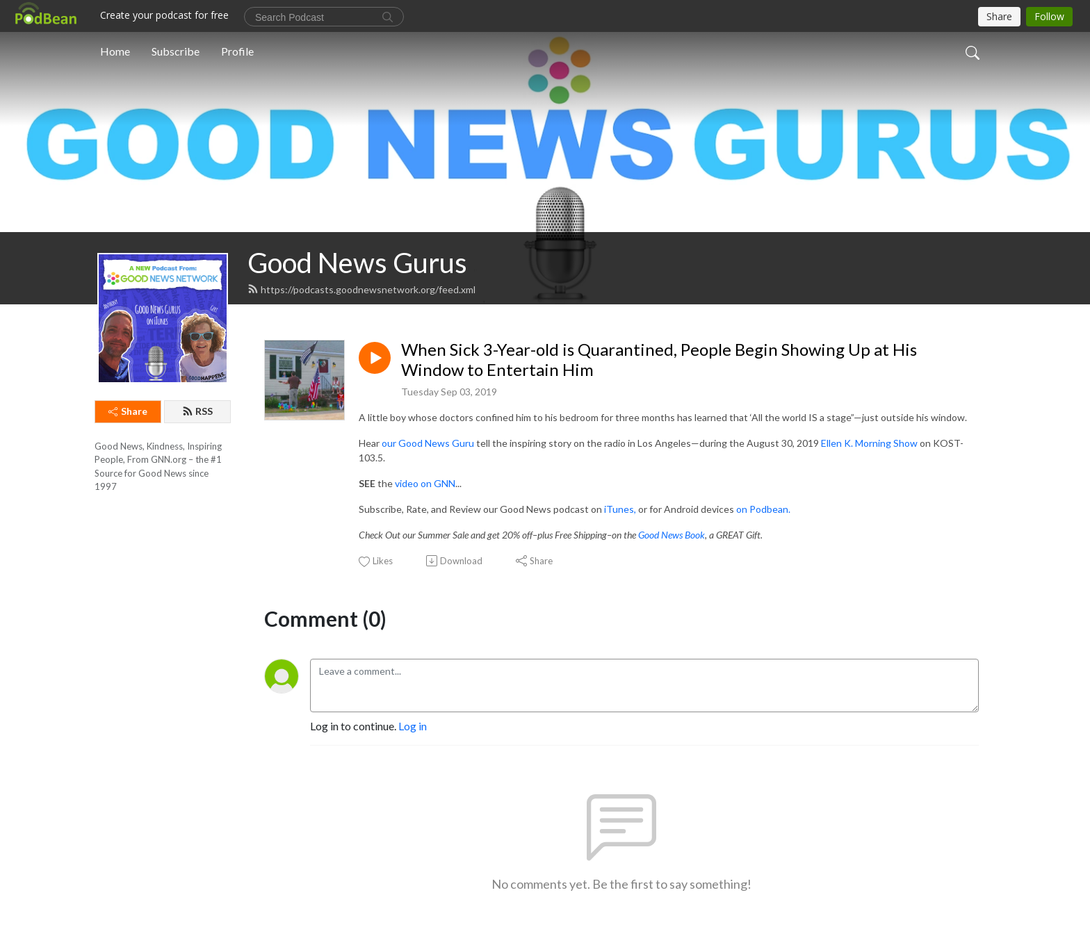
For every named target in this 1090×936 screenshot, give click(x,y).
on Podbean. (763, 509)
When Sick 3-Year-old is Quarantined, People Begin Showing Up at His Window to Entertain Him (659, 359)
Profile (237, 51)
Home (115, 51)
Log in (412, 725)
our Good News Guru (428, 443)
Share (127, 411)
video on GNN (425, 483)
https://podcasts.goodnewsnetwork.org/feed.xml (361, 289)
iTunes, (620, 509)
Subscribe (176, 51)
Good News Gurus (357, 262)
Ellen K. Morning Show (869, 443)
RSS (197, 411)
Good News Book (671, 535)
